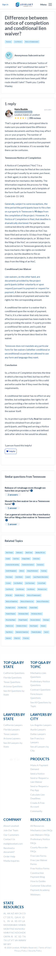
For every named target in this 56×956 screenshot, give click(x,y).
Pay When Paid (22, 607)
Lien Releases (20, 589)
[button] (50, 4)
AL (4, 913)
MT (9, 928)
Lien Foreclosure (30, 583)
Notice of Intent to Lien (27, 601)
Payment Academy (36, 632)
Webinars (35, 894)
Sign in (5, 4)
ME (5, 924)
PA (8, 936)
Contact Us (9, 839)
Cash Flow (16, 558)
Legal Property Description (41, 577)
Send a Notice (37, 773)
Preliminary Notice (37, 613)
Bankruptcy (19, 552)
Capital (46, 632)
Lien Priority (9, 589)
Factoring (43, 571)
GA (16, 917)
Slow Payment (33, 626)
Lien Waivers (18, 41)
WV (24, 940)
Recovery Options (35, 620)
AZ (12, 913)
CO (24, 913)
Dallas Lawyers (38, 734)
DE (8, 917)
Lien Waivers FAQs (40, 834)
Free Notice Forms (39, 868)
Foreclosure (9, 577)
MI (16, 924)
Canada (8, 558)
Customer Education (40, 885)
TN (24, 936)
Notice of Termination (42, 601)
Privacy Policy (20, 951)
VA (16, 940)
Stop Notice (9, 632)
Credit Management (11, 571)
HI (19, 917)
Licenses (8, 583)
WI (5, 944)
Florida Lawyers (11, 729)
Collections (36, 558)
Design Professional (32, 571)
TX (5, 940)
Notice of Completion (11, 601)
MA (13, 924)
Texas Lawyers (10, 734)
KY (20, 921)
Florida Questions (12, 677)
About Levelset (11, 825)
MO (5, 928)
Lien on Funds (41, 583)
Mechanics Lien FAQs (41, 830)
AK (8, 913)
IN (8, 921)
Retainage (46, 620)
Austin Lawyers (38, 729)
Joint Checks (19, 577)
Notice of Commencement (31, 41)
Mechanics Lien (42, 589)
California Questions (13, 672)
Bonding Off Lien (40, 552)
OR (5, 936)
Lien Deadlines (18, 583)
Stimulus (43, 626)
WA (20, 940)
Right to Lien (9, 626)
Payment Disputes (10, 613)
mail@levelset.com (13, 843)
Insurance (8, 638)
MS (24, 924)
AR (16, 913)
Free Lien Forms (38, 855)
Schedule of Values (21, 626)
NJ (23, 928)
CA (20, 913)
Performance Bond (23, 613)
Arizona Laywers (11, 738)
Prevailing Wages (10, 620)
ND (16, 932)
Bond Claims (29, 552)
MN (20, 924)
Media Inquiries (11, 860)
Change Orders (26, 558)
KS (16, 921)
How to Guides (38, 881)
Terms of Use (44, 947)
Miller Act (9, 595)
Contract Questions (40, 689)
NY (9, 932)
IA (12, 921)
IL (4, 921)
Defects (22, 571)
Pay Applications (10, 607)
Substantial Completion (22, 632)
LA (23, 921)
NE (12, 928)
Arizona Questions (12, 686)
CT (5, 917)
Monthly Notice (19, 595)
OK (24, 932)
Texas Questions (11, 681)
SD (19, 936)
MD (9, 924)
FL (12, 917)
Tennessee (8, 41)
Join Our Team (10, 830)
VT (12, 940)
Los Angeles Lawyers (41, 725)
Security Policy (35, 951)
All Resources (37, 825)
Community (36, 811)
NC (12, 932)
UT (9, 940)
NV (16, 928)
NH (20, 928)
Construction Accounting (12, 564)
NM (5, 932)
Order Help (9, 856)
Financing (26, 638)
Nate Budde (21, 109)
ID (23, 917)
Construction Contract (28, 564)
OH (20, 932)
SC (16, 936)
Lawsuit (28, 577)
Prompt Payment (23, 620)
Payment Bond (33, 607)
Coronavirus (40, 564)
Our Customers (11, 834)
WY (9, 944)
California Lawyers (13, 725)
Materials (17, 638)
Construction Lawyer (23, 112)
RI (12, 936)
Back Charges (9, 552)
